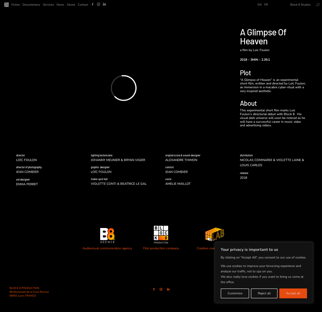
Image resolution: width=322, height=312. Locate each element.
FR (266, 5)
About (71, 5)
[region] (264, 272)
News (60, 5)
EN (260, 5)
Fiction (15, 5)
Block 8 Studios (300, 5)
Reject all (264, 293)
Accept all (293, 293)
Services (48, 5)
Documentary (31, 5)
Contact (83, 5)
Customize (235, 293)
